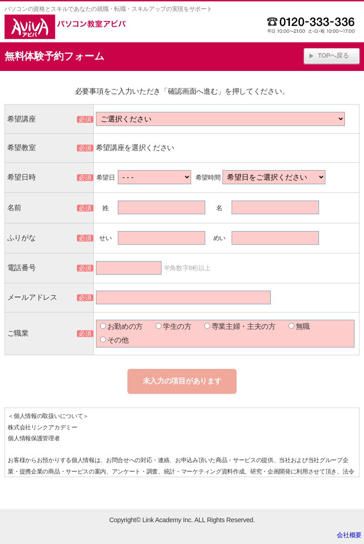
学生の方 (174, 326)
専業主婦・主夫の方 (240, 326)
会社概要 (349, 535)
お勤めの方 (121, 326)
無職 (299, 326)
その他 (114, 340)
